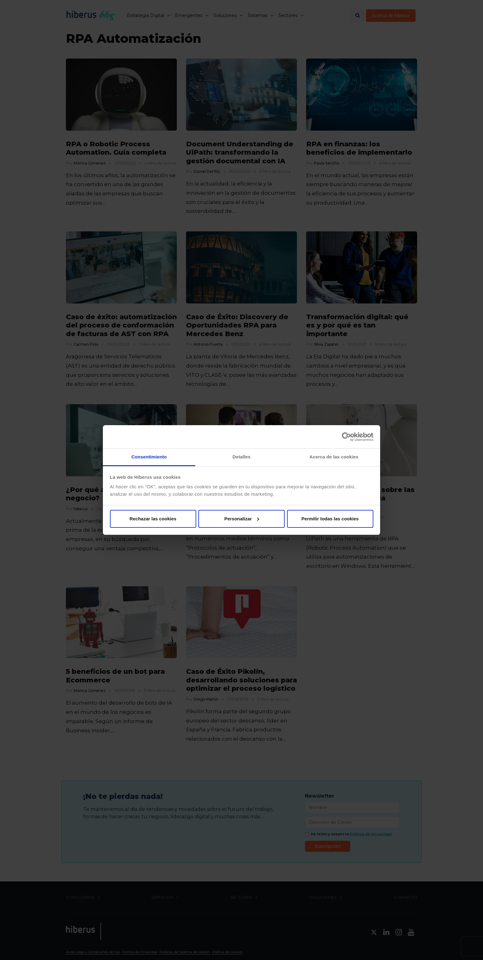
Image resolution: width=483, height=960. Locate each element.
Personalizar (241, 518)
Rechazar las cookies (153, 518)
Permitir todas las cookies (330, 518)
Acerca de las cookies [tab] (334, 456)
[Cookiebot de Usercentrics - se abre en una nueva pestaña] (346, 436)
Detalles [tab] (241, 456)
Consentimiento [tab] (149, 456)
